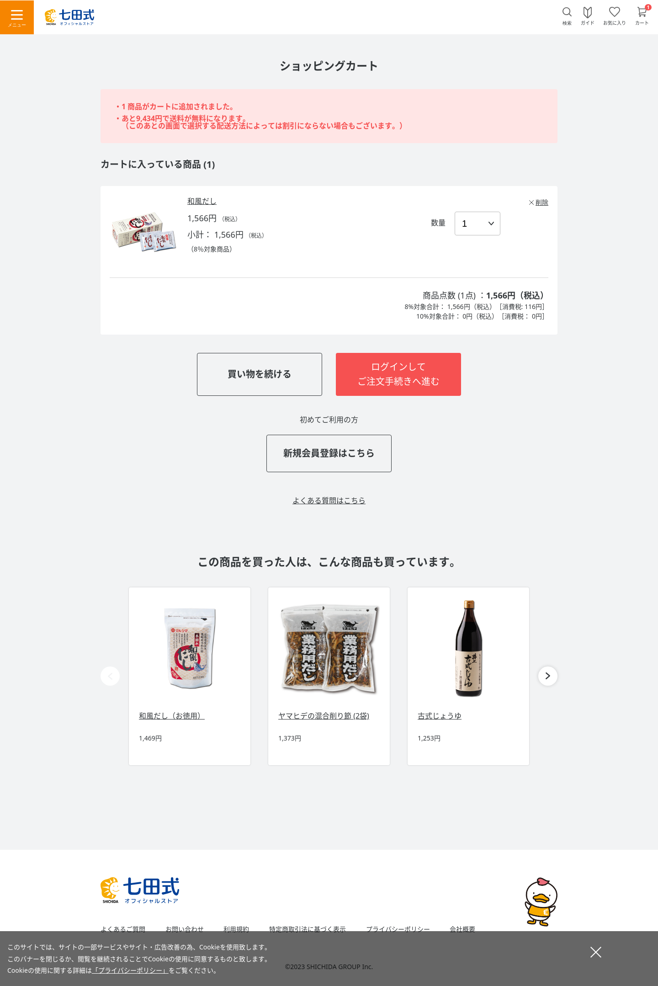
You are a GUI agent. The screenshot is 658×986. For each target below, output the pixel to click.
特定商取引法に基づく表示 (307, 929)
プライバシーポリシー (398, 929)
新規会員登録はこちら (329, 453)
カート (642, 22)
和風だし (202, 201)
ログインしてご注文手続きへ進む (398, 374)
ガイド (587, 22)
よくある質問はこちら (329, 501)
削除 (542, 202)
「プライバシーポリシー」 (130, 970)
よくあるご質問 (123, 929)
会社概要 (462, 929)
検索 (567, 23)
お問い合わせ (184, 929)
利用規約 (236, 929)
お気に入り (614, 22)
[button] (547, 676)
